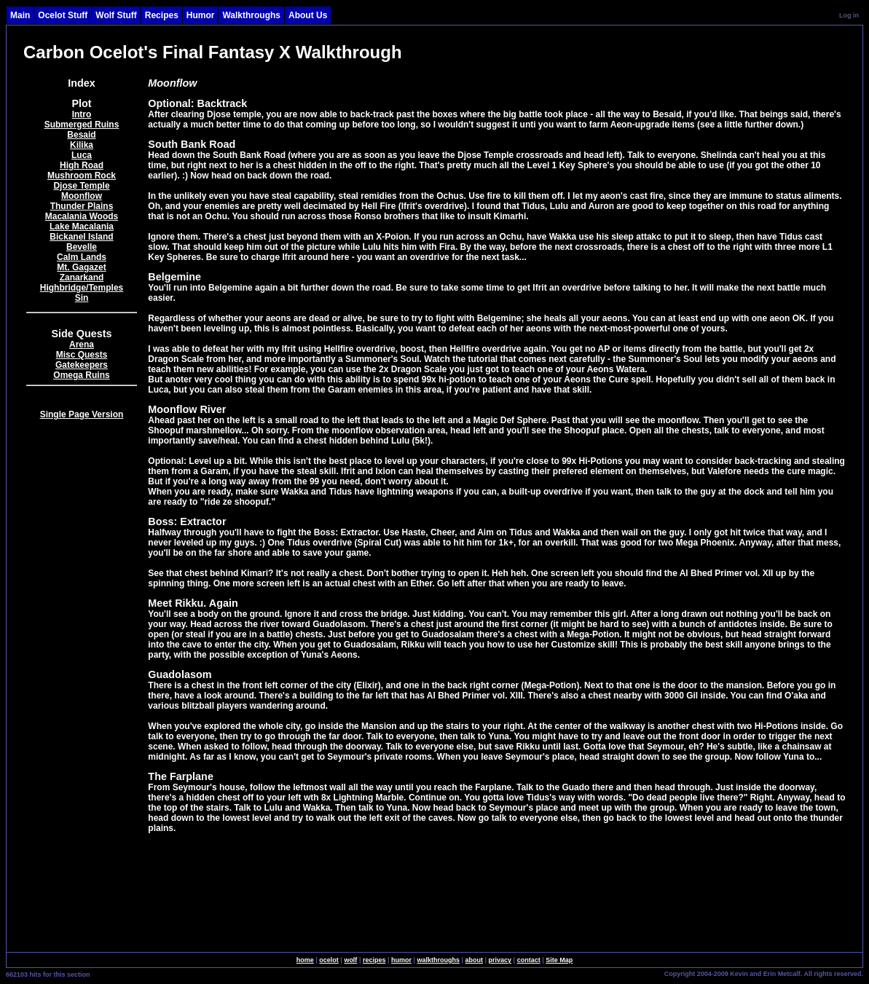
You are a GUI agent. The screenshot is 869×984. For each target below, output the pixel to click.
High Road (81, 165)
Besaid (81, 135)
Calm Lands (81, 257)
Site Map (559, 960)
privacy (500, 960)
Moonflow (81, 196)
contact (528, 960)
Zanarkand (82, 277)
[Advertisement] (81, 665)
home (305, 960)
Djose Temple (81, 186)
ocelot (329, 960)
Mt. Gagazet (81, 267)
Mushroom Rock (81, 175)
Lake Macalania (82, 226)
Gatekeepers (81, 365)
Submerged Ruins (81, 124)
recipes (374, 960)
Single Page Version (82, 414)
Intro (82, 114)
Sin (82, 298)
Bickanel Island (81, 237)
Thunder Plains (82, 206)
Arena (81, 344)
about (474, 960)
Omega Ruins (81, 375)
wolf (350, 960)
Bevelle (81, 247)
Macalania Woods (81, 216)
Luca (81, 155)
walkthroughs (438, 960)
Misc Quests (82, 355)
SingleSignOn (633, 973)
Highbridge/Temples (81, 288)
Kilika (81, 145)
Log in (849, 15)
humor (401, 960)
